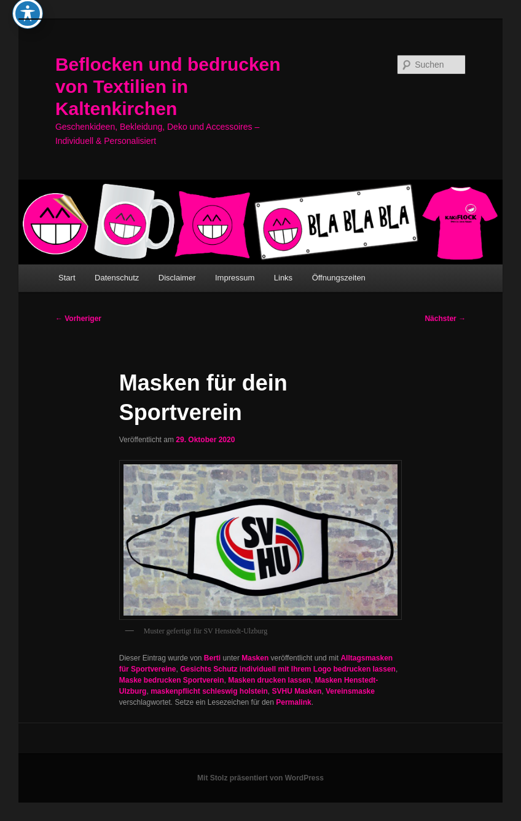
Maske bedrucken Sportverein (171, 680)
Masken (254, 658)
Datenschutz (117, 277)
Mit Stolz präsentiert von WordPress (260, 778)
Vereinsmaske (350, 691)
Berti (212, 658)
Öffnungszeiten (339, 277)
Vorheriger (78, 318)
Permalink (293, 702)
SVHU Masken (297, 691)
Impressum (234, 277)
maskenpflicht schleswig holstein (209, 691)
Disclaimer (177, 277)
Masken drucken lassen (269, 680)
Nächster (445, 318)
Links (283, 277)
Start (66, 277)
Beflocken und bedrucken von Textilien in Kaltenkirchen (168, 86)
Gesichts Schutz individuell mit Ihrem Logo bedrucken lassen (288, 669)
